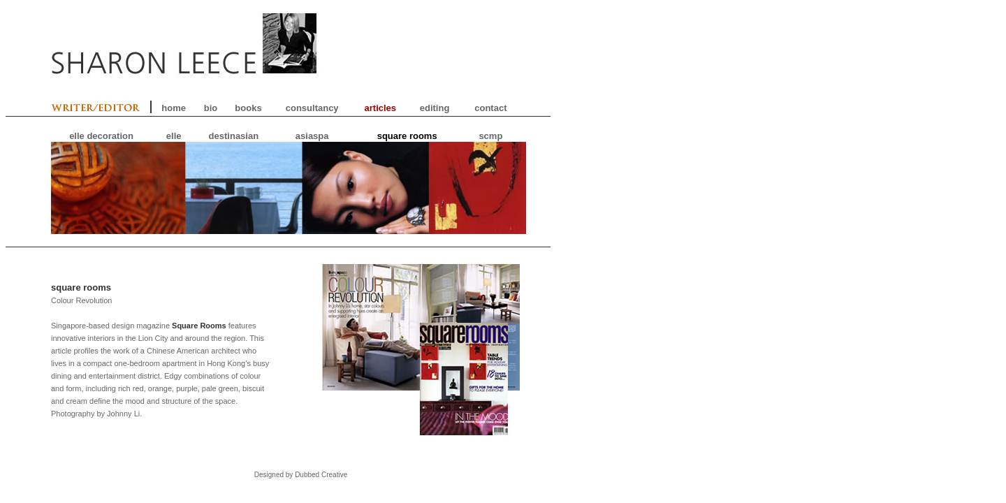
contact (490, 108)
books (248, 108)
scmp (490, 136)
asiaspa (312, 136)
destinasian (234, 136)
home (173, 108)
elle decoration (101, 136)
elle (174, 136)
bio (211, 108)
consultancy (312, 108)
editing (435, 108)
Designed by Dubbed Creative (300, 475)
